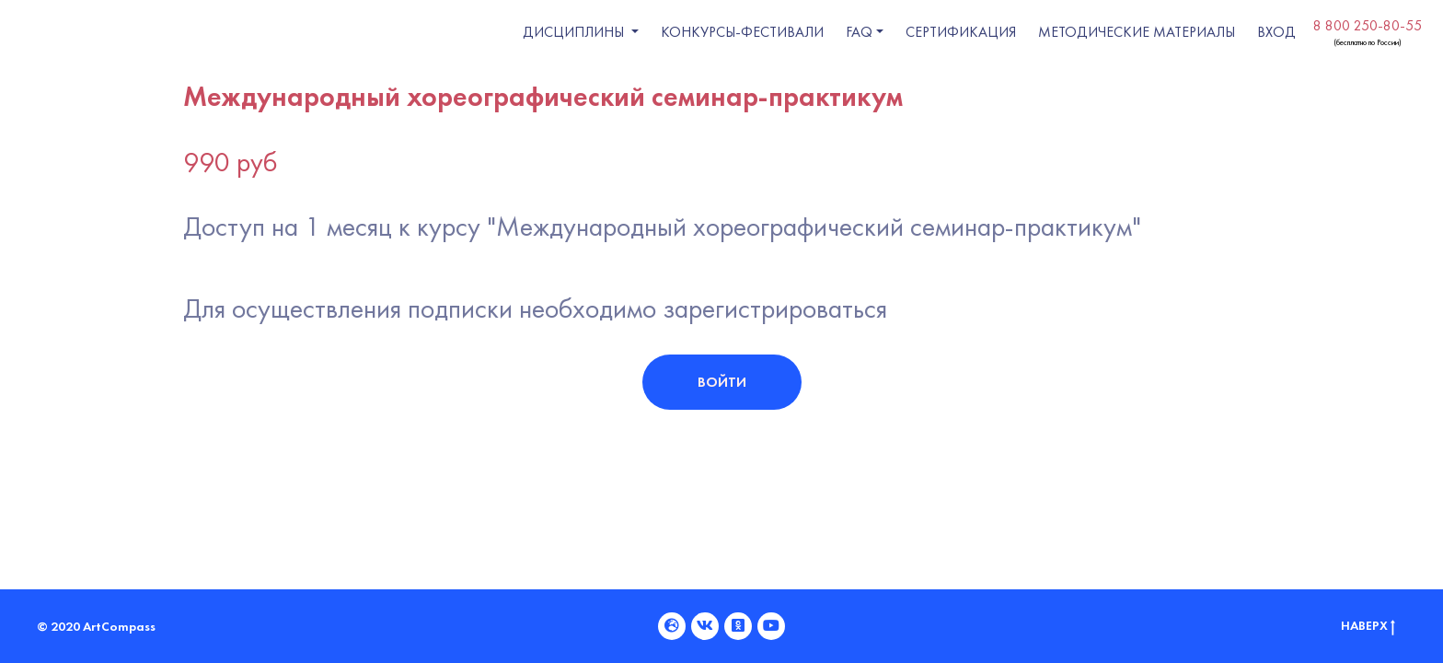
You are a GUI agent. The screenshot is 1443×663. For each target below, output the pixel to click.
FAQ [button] (859, 31)
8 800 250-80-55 (1367, 25)
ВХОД (1276, 31)
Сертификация (961, 31)
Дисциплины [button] (575, 31)
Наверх (1368, 625)
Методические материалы (1136, 31)
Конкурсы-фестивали (742, 31)
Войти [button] (722, 381)
